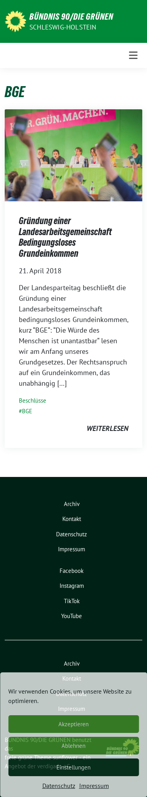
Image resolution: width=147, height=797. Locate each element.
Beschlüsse (32, 400)
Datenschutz (58, 786)
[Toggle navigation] (133, 55)
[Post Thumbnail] (73, 154)
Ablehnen (73, 745)
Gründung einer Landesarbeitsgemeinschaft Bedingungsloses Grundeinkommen (65, 237)
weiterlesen (107, 428)
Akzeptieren (73, 724)
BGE (27, 411)
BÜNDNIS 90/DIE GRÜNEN (71, 16)
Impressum (94, 786)
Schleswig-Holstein (62, 27)
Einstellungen (73, 767)
